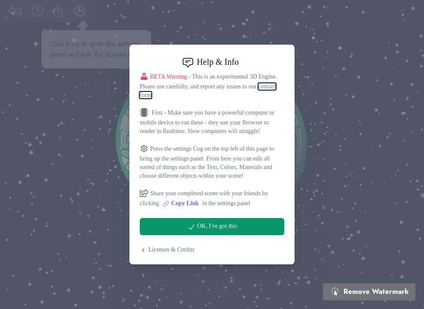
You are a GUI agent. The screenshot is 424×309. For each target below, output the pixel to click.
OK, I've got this (212, 227)
